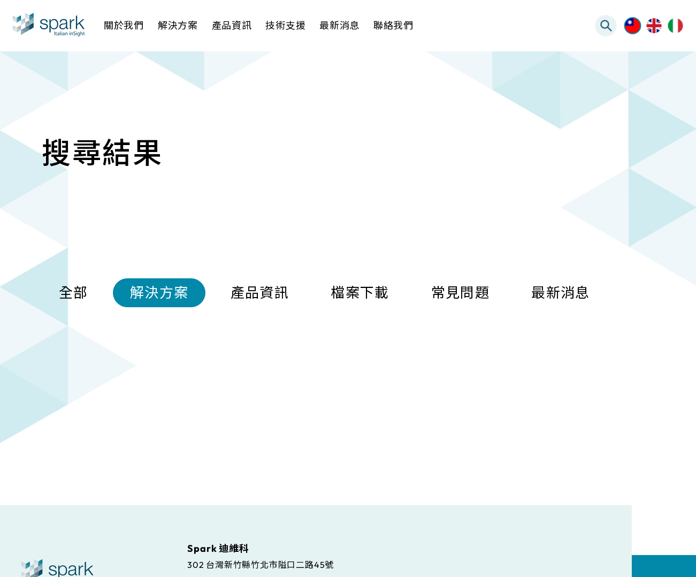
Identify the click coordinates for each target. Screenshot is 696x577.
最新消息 (560, 294)
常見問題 (460, 294)
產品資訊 (260, 294)
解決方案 (159, 294)
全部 (73, 294)
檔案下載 (360, 294)
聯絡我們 (393, 25)
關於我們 (124, 25)
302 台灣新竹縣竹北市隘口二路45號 (260, 564)
